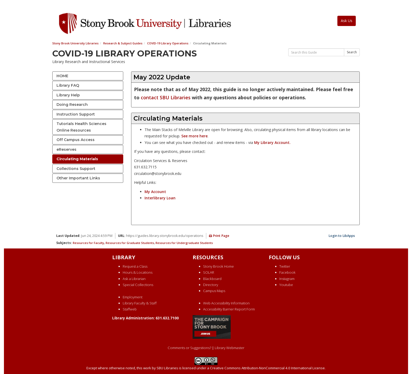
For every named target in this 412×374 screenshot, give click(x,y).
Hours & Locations (137, 272)
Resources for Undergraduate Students (184, 243)
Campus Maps (214, 290)
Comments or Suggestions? (189, 347)
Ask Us (346, 20)
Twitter (284, 266)
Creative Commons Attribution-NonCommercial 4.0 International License (267, 368)
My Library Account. (272, 142)
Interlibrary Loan (160, 197)
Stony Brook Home (218, 266)
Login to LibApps (341, 235)
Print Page (219, 235)
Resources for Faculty (88, 243)
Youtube (286, 284)
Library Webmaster (229, 347)
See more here (194, 135)
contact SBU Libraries (165, 97)
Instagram (287, 278)
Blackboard (212, 278)
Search (352, 52)
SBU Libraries (167, 368)
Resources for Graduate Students (130, 243)
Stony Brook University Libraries (75, 43)
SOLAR (208, 272)
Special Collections (138, 284)
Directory (210, 284)
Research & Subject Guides (122, 43)
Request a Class (135, 266)
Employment (132, 297)
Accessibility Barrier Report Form (229, 309)
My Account (155, 191)
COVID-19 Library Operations (167, 43)
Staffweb (130, 309)
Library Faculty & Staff (140, 303)
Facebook (287, 272)
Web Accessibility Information (226, 303)
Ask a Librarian (134, 278)
